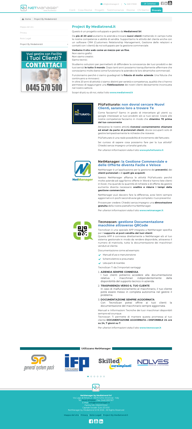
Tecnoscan (107, 222)
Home (28, 19)
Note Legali (25, 38)
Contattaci (150, 3)
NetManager (108, 161)
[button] (88, 376)
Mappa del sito (27, 27)
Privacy (23, 33)
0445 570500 (132, 4)
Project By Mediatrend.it (45, 19)
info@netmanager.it (111, 4)
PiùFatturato (109, 104)
